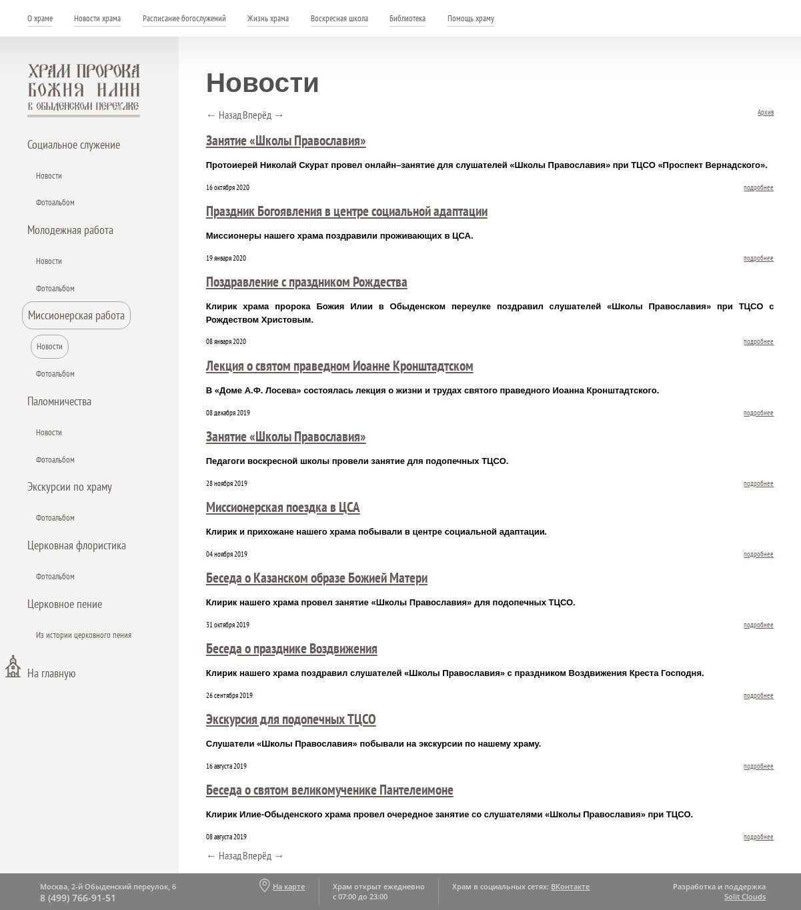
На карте (289, 886)
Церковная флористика (76, 545)
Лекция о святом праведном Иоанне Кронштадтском (340, 365)
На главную (51, 673)
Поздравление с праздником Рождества (307, 281)
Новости (49, 175)
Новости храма (97, 18)
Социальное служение (73, 144)
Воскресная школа (339, 18)
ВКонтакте (570, 886)
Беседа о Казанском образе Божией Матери (317, 577)
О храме (40, 18)
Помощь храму (471, 18)
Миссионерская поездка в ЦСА (283, 506)
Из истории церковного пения (83, 635)
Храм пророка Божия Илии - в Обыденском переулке (84, 90)
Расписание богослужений (184, 18)
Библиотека (407, 18)
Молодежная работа (70, 229)
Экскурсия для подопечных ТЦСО (291, 718)
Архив (766, 112)
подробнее (759, 187)
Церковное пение (64, 603)
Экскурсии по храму (69, 486)
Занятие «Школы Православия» (286, 140)
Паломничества (59, 401)
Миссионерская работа (76, 315)
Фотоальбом (55, 202)
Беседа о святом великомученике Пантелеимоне (330, 789)
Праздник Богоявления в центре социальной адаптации (347, 210)
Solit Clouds (745, 896)
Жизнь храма (268, 18)
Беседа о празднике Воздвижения (291, 648)
